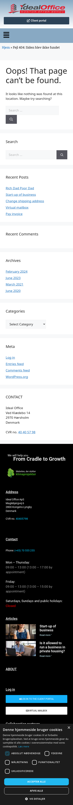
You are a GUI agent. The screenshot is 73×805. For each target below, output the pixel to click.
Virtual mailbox (17, 207)
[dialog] (36, 764)
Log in (10, 357)
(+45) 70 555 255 (24, 550)
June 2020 (13, 291)
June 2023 (13, 278)
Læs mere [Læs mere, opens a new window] (23, 746)
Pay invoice (14, 214)
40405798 (22, 518)
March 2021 (15, 284)
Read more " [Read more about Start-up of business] (46, 635)
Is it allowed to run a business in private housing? (52, 647)
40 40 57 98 (26, 432)
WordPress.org (17, 377)
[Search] (11, 119)
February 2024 (16, 271)
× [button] (68, 727)
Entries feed (15, 364)
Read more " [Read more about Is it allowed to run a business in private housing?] (46, 656)
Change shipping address (25, 201)
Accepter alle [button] (36, 781)
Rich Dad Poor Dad (20, 188)
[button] (9, 36)
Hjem (6, 47)
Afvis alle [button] (36, 790)
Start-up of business (21, 194)
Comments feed (18, 370)
